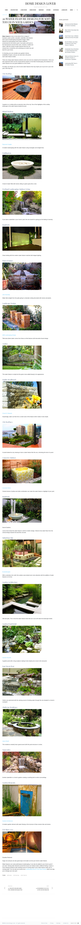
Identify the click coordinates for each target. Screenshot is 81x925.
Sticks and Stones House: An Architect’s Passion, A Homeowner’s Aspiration (71, 58)
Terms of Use (44, 923)
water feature (24, 875)
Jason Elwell (5, 741)
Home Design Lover (40, 3)
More (71, 9)
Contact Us (65, 923)
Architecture (14, 9)
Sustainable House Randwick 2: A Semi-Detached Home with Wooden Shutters (72, 51)
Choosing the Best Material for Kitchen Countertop (71, 25)
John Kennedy (6, 294)
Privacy (51, 923)
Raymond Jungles (7, 144)
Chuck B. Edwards (7, 413)
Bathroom (56, 9)
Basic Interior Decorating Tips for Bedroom (72, 30)
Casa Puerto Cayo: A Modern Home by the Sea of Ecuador (71, 36)
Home (6, 9)
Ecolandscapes (6, 572)
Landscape (64, 9)
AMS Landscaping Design (9, 335)
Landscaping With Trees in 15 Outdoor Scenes (71, 64)
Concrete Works (6, 488)
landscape (9, 875)
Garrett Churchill (6, 657)
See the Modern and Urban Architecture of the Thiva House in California (71, 43)
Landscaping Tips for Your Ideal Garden (36, 869)
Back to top (74, 923)
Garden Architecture (7, 821)
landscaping (16, 875)
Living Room (24, 9)
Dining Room (33, 9)
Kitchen (48, 9)
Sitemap (58, 923)
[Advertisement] (46, 44)
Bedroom (41, 9)
